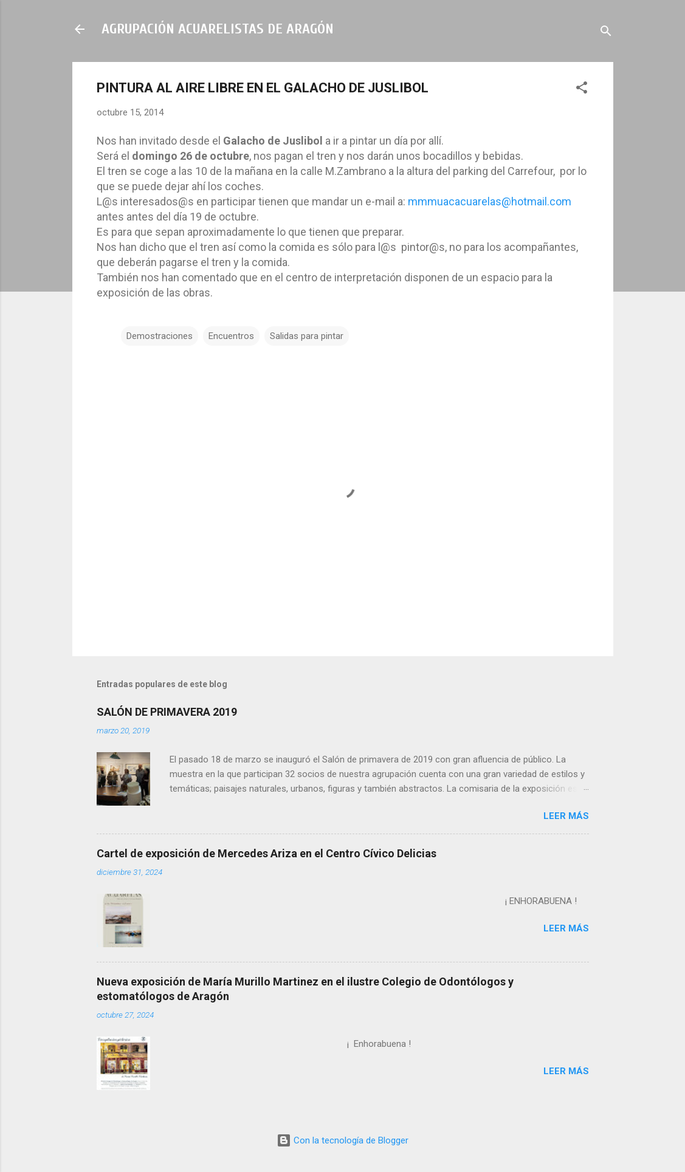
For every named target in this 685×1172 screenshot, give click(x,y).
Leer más (566, 815)
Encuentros (231, 336)
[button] (581, 89)
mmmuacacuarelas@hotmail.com (489, 201)
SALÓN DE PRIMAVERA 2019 (167, 711)
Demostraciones (159, 336)
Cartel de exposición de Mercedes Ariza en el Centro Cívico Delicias (266, 853)
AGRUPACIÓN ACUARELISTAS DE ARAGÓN (218, 29)
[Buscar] (606, 33)
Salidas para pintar (306, 336)
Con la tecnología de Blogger (342, 1140)
